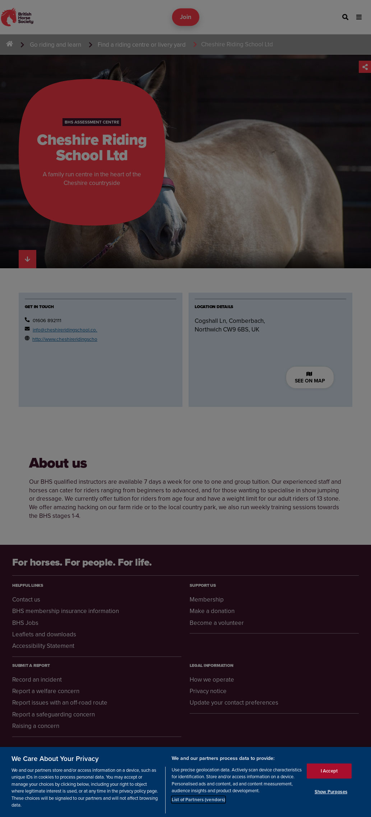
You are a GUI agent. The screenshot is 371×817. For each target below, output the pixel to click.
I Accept (329, 770)
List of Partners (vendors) (198, 799)
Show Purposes (331, 791)
